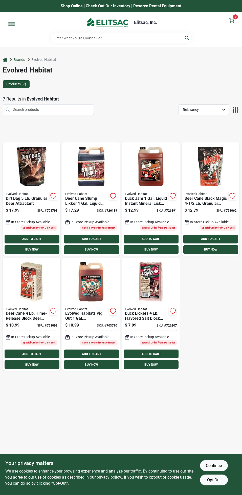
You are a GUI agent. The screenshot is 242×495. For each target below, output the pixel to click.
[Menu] (11, 24)
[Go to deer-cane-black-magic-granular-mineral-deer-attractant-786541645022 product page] (210, 199)
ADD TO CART (31, 239)
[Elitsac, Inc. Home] (107, 23)
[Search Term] (121, 38)
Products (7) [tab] (16, 84)
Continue (214, 465)
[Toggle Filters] (235, 110)
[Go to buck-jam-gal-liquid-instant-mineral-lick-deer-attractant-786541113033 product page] (151, 199)
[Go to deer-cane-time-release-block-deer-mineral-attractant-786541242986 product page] (32, 314)
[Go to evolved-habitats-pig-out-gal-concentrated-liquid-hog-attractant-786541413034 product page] (91, 314)
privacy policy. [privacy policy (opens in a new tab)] (109, 477)
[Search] (187, 38)
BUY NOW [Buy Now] (32, 249)
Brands (19, 60)
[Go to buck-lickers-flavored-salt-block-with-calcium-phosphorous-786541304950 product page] (151, 314)
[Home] (5, 59)
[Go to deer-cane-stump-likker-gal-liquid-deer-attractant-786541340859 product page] (91, 199)
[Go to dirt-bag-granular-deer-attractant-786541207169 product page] (32, 199)
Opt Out (214, 480)
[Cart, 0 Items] (231, 20)
